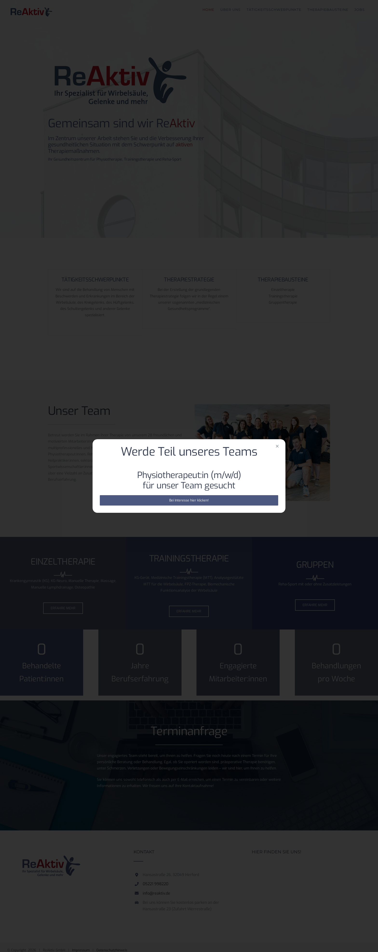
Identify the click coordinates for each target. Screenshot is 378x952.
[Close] (277, 446)
